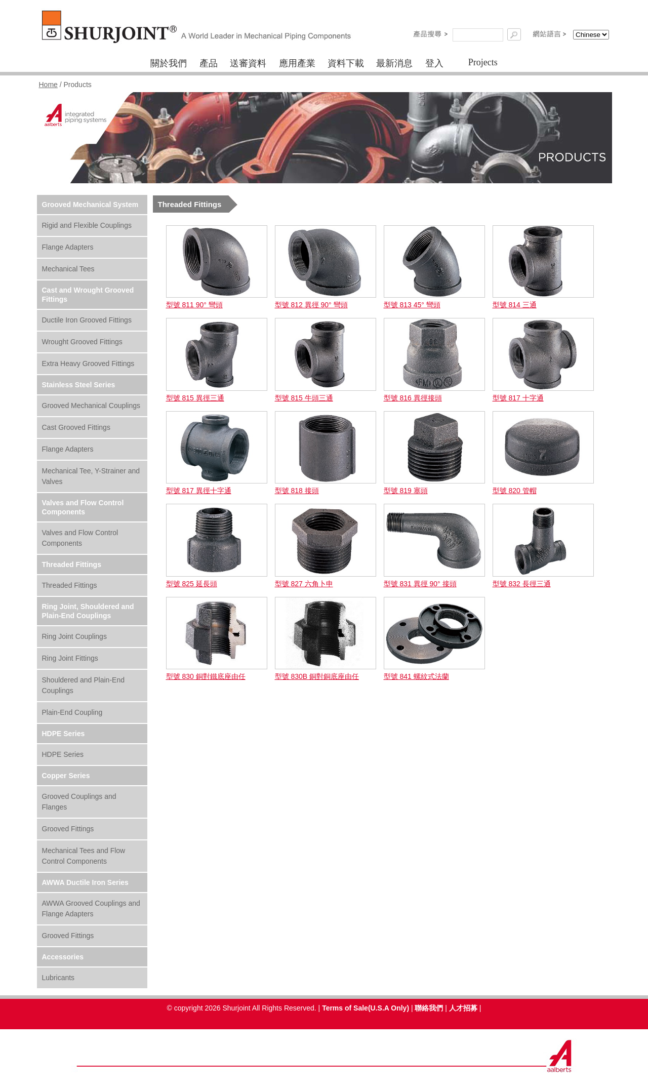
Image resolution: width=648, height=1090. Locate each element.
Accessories (63, 957)
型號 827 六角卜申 (304, 584)
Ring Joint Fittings (70, 658)
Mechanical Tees (68, 269)
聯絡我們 (429, 1008)
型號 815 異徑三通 (195, 398)
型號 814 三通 (515, 305)
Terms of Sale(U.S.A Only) (365, 1008)
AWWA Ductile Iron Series (85, 882)
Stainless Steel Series (78, 385)
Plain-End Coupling (72, 712)
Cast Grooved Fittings (76, 427)
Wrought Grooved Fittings (82, 342)
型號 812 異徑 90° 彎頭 (311, 305)
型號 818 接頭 (297, 491)
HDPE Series (63, 734)
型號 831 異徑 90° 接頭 (420, 584)
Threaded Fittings (71, 564)
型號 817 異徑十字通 (198, 491)
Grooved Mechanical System (90, 204)
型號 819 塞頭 (406, 491)
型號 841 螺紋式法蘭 (416, 676)
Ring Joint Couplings (74, 636)
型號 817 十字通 (518, 398)
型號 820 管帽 (515, 491)
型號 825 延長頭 (191, 584)
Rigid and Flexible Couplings (87, 225)
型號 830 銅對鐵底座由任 (206, 676)
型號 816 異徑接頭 (413, 398)
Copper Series (66, 776)
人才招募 (463, 1008)
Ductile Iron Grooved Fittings (87, 320)
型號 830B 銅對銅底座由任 (317, 676)
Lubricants (58, 978)
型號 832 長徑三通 (522, 584)
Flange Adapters (68, 247)
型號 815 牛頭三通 (304, 398)
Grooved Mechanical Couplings (91, 405)
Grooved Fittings (68, 829)
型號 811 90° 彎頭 (194, 305)
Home (48, 84)
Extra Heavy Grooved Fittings (88, 363)
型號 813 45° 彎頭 (412, 305)
